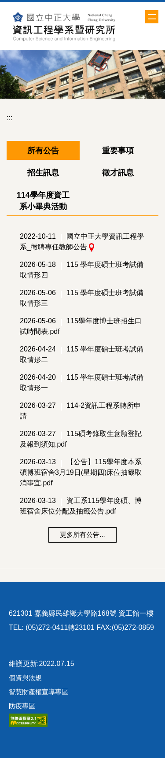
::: (9, 118)
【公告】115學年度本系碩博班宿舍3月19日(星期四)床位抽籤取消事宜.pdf (81, 472)
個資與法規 (25, 677)
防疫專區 (22, 706)
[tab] (43, 150)
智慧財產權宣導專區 (38, 691)
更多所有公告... (82, 534)
